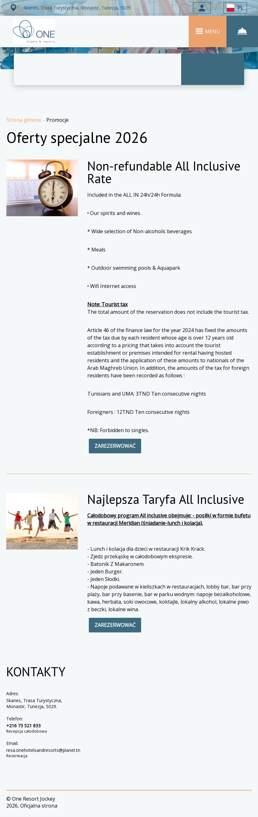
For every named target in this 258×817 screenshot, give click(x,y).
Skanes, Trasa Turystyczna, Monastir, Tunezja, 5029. (34, 703)
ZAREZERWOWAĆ (115, 445)
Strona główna (24, 119)
